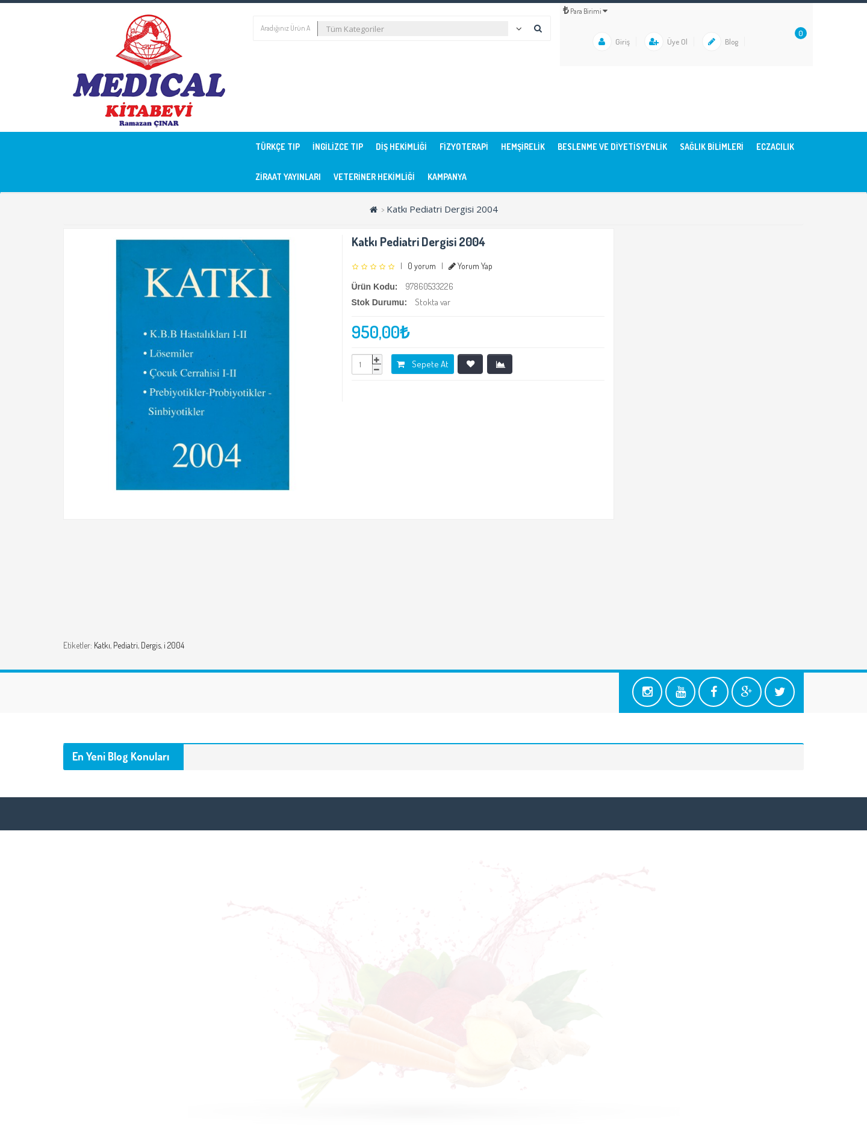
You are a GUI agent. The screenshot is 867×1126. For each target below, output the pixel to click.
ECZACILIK (775, 147)
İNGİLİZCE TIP (337, 147)
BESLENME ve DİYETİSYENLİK (612, 147)
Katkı (102, 645)
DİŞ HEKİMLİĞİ (401, 147)
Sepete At (423, 364)
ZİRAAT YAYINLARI (288, 177)
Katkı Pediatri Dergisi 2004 (442, 209)
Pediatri (125, 645)
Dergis (151, 645)
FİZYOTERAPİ (464, 147)
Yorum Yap (471, 266)
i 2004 (174, 645)
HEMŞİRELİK (523, 147)
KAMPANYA (447, 177)
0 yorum (422, 266)
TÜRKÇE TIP (277, 147)
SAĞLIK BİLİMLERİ (712, 147)
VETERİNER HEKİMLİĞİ (374, 177)
